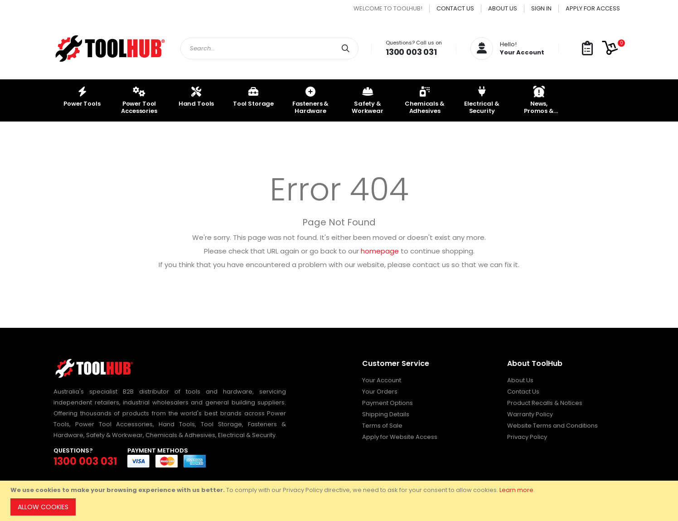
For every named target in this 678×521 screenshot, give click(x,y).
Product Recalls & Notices (544, 403)
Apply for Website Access (399, 437)
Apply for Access (593, 9)
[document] (340, 501)
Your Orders (379, 391)
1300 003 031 (411, 52)
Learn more (516, 490)
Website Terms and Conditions (552, 425)
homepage (380, 251)
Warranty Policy (530, 414)
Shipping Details (385, 414)
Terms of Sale (382, 425)
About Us (502, 9)
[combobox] (269, 48)
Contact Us (455, 9)
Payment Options (387, 403)
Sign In (541, 9)
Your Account (381, 380)
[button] (587, 49)
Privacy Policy (527, 437)
